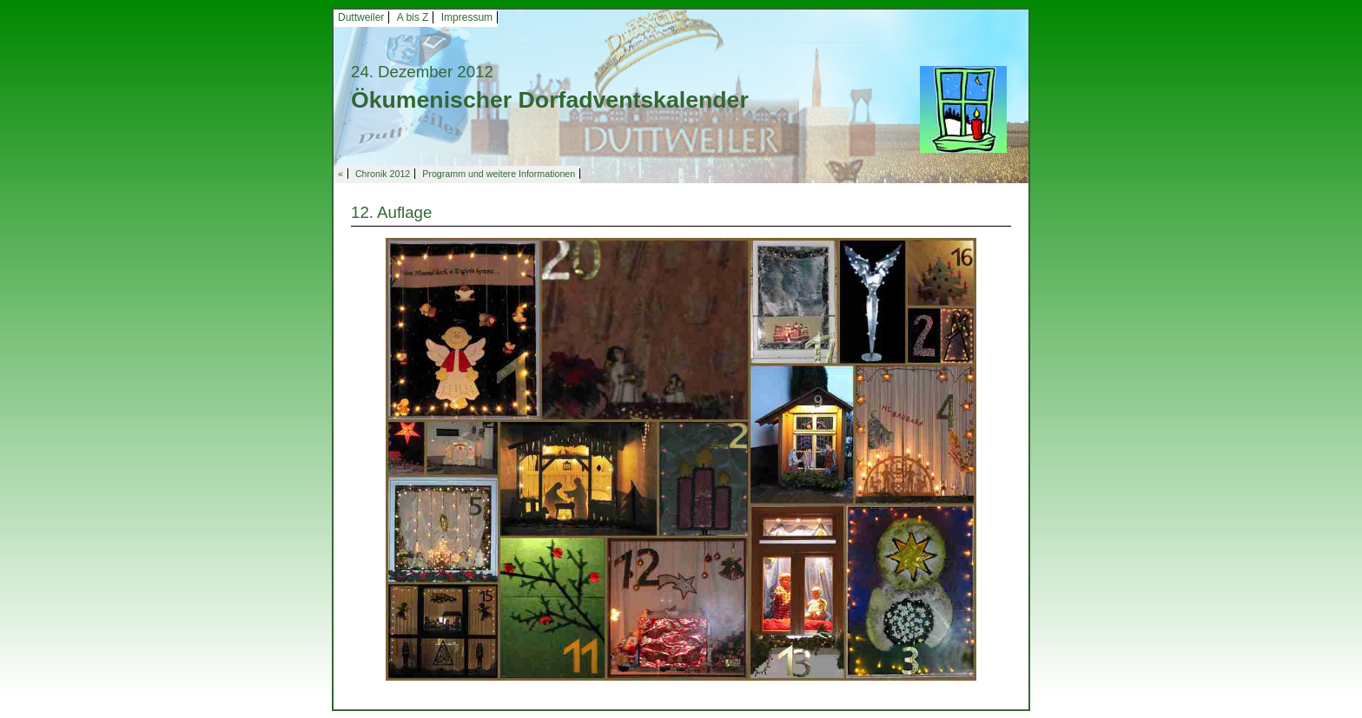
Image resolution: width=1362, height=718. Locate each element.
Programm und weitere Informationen (498, 173)
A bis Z (413, 17)
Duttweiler (361, 17)
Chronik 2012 (382, 173)
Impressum (467, 17)
